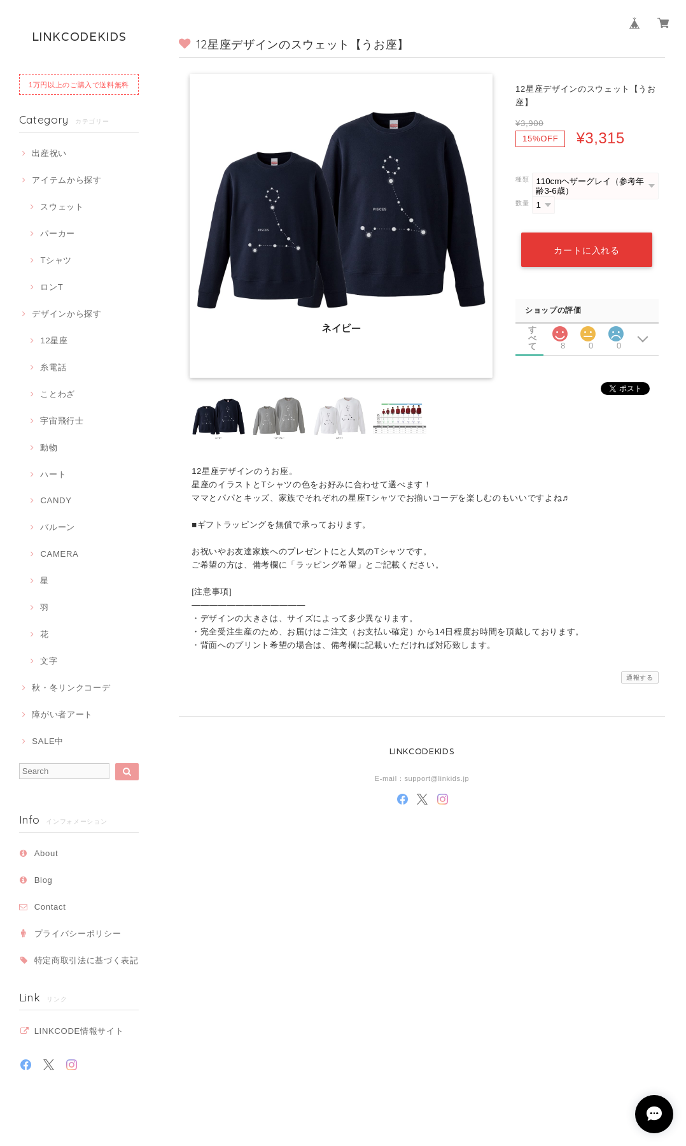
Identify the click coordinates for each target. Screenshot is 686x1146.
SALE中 (48, 741)
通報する (640, 677)
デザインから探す (66, 314)
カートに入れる (587, 250)
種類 (522, 179)
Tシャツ (56, 260)
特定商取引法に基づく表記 (86, 960)
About (46, 853)
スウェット (61, 206)
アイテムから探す (66, 180)
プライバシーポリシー (78, 933)
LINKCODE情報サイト (79, 1031)
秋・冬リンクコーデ (71, 687)
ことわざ (57, 394)
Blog (43, 880)
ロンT (51, 287)
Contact (50, 907)
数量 (522, 202)
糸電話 (53, 367)
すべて (532, 329)
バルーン (57, 527)
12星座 (53, 340)
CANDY (55, 500)
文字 (48, 661)
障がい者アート (62, 714)
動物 (48, 447)
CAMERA (59, 554)
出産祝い (49, 153)
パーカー (57, 233)
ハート (53, 474)
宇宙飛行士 (61, 421)
